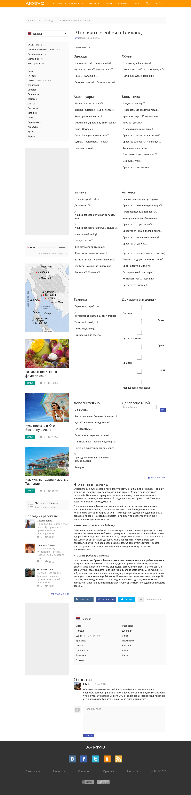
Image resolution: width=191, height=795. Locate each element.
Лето (76, 37)
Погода (80, 630)
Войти (160, 3)
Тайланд (48, 20)
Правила (108, 771)
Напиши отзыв (93, 708)
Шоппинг (127, 630)
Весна (96, 37)
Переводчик (128, 640)
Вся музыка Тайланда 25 (53, 253)
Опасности (82, 650)
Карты (125, 655)
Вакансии (59, 771)
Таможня (81, 655)
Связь (125, 635)
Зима (90, 37)
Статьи (80, 660)
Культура (127, 645)
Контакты (84, 771)
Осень (82, 37)
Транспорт (81, 640)
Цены (79, 635)
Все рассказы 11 (60, 594)
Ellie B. (86, 683)
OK (162, 409)
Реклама (132, 771)
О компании (32, 771)
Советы (80, 645)
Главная (30, 20)
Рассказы (127, 625)
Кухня (125, 650)
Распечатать (158, 477)
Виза (78, 625)
